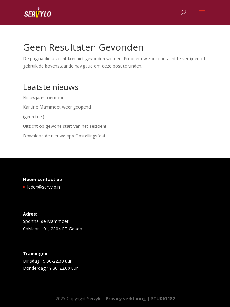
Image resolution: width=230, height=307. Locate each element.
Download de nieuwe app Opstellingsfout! (65, 136)
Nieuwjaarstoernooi (43, 97)
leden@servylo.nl (44, 187)
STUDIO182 (163, 298)
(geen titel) (33, 116)
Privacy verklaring (126, 298)
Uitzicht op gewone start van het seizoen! (64, 126)
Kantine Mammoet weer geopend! (57, 107)
